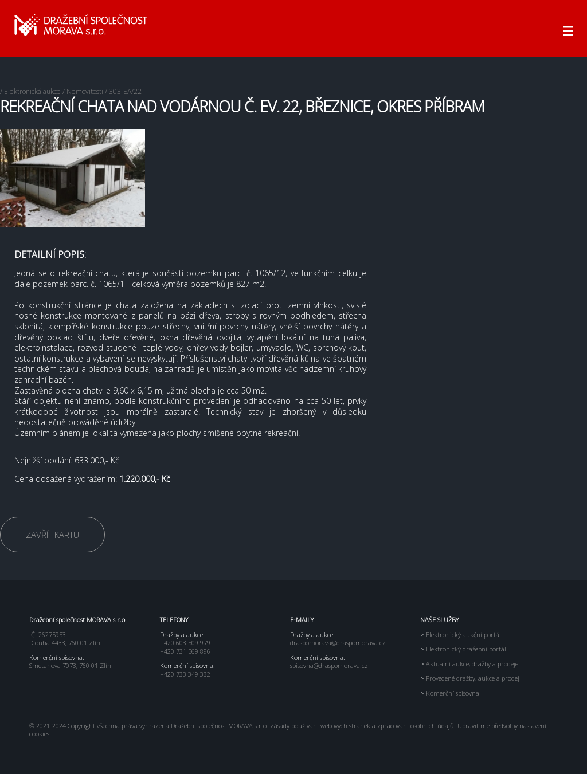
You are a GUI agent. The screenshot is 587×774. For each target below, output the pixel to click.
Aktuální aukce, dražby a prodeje (469, 663)
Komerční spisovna (449, 693)
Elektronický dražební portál (463, 649)
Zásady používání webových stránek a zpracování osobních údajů (362, 725)
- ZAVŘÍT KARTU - (52, 534)
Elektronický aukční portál (460, 634)
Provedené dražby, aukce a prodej (469, 678)
